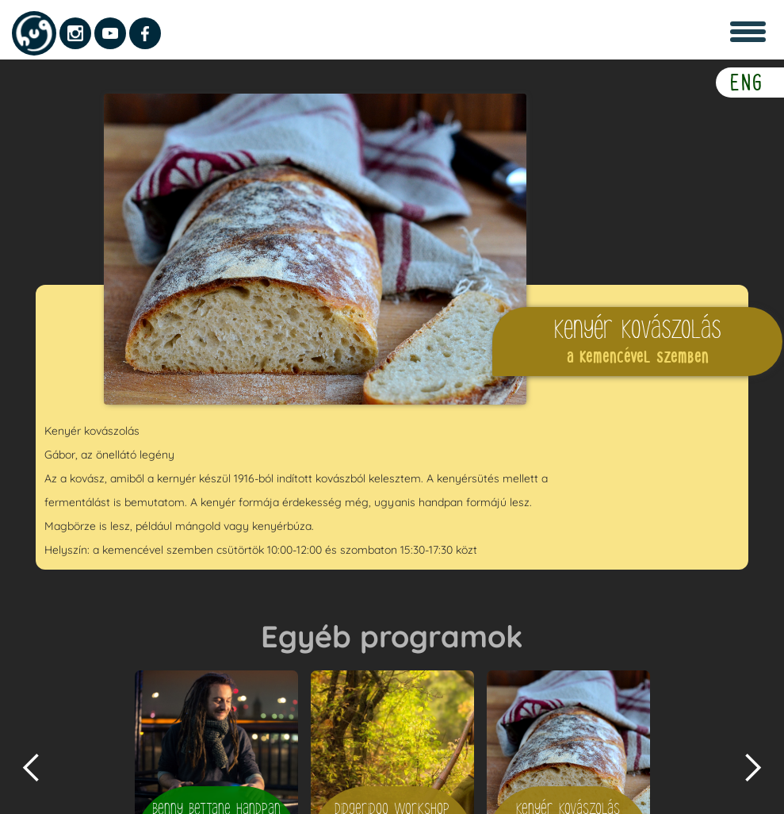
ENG (746, 82)
